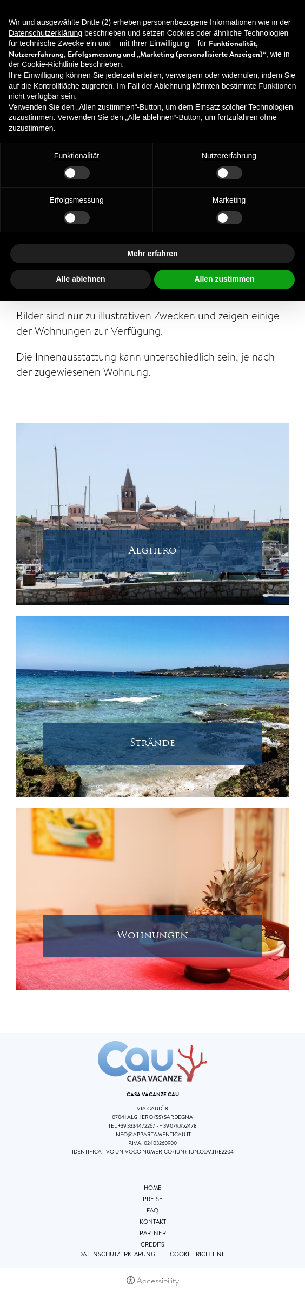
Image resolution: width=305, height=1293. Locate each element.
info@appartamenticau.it (152, 1134)
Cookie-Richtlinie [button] (50, 64)
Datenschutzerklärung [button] (45, 33)
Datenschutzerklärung (116, 1254)
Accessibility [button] (158, 1280)
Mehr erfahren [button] (152, 253)
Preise (153, 1199)
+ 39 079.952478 (178, 1126)
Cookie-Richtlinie (198, 1254)
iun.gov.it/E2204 (211, 1152)
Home (153, 1187)
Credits (152, 1244)
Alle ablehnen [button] (80, 279)
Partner (153, 1233)
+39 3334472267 (136, 1126)
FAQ (152, 1210)
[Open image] (152, 513)
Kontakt (153, 1221)
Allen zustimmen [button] (224, 279)
